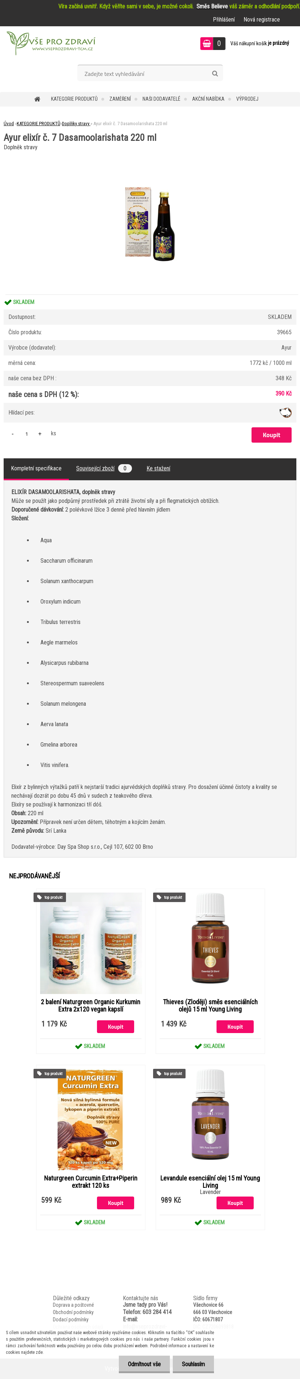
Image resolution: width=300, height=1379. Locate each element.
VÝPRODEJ (247, 99)
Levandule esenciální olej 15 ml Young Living (210, 1182)
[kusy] (26, 433)
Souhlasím (193, 1364)
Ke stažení (158, 468)
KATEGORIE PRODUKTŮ (74, 99)
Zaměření (120, 99)
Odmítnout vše (144, 1364)
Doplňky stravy (76, 123)
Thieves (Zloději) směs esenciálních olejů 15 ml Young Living (210, 1005)
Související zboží (104, 468)
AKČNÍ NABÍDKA (208, 99)
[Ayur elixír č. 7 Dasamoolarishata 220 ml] (150, 155)
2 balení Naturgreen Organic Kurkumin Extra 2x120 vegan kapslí (90, 1005)
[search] (215, 74)
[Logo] (50, 44)
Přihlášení (224, 19)
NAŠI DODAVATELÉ (161, 99)
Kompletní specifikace (36, 468)
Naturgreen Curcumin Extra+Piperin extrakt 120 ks (90, 1182)
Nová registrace (261, 19)
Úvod (9, 123)
